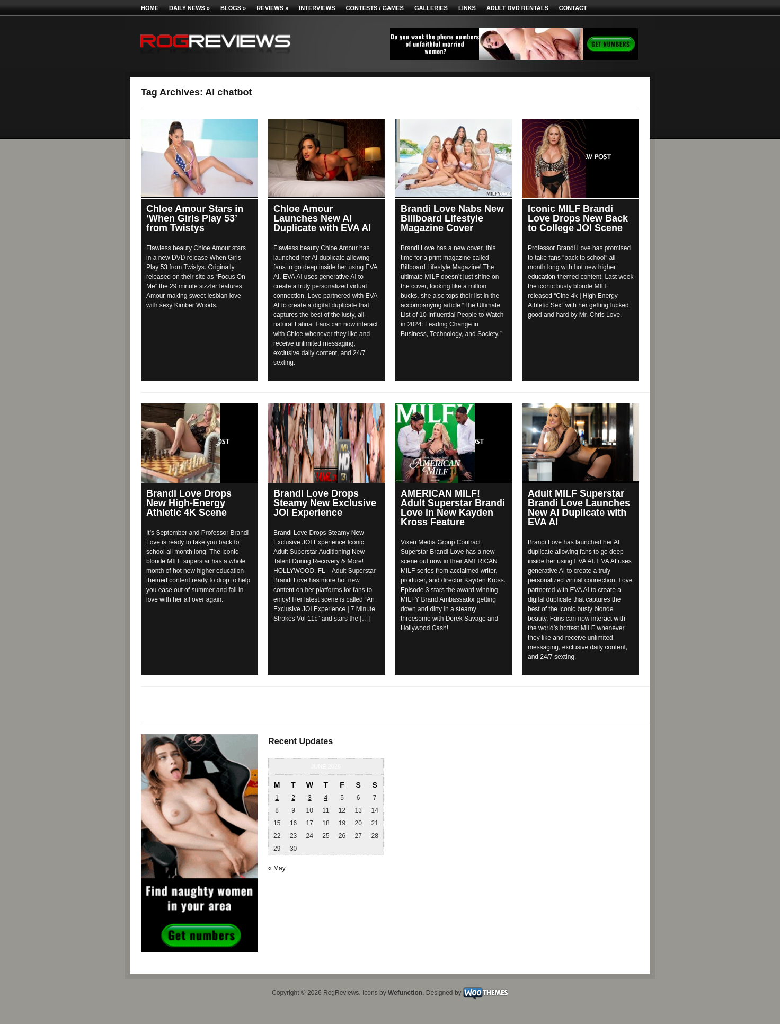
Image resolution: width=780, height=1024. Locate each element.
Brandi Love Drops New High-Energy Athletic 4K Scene (189, 503)
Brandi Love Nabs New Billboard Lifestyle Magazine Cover (452, 218)
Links (467, 8)
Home (149, 8)
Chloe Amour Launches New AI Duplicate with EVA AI (322, 218)
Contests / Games (375, 8)
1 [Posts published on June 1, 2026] (277, 797)
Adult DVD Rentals (517, 8)
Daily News (189, 8)
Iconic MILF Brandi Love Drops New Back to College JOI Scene (578, 218)
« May (277, 868)
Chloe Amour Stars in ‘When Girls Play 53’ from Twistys (194, 218)
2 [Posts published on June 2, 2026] (293, 797)
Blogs (233, 8)
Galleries (431, 8)
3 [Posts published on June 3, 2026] (310, 797)
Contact (573, 8)
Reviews (272, 8)
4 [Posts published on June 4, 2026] (326, 797)
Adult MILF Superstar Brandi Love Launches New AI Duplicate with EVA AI (579, 507)
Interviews (317, 8)
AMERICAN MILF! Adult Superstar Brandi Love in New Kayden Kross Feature (453, 507)
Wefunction (405, 993)
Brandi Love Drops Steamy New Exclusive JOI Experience (324, 503)
